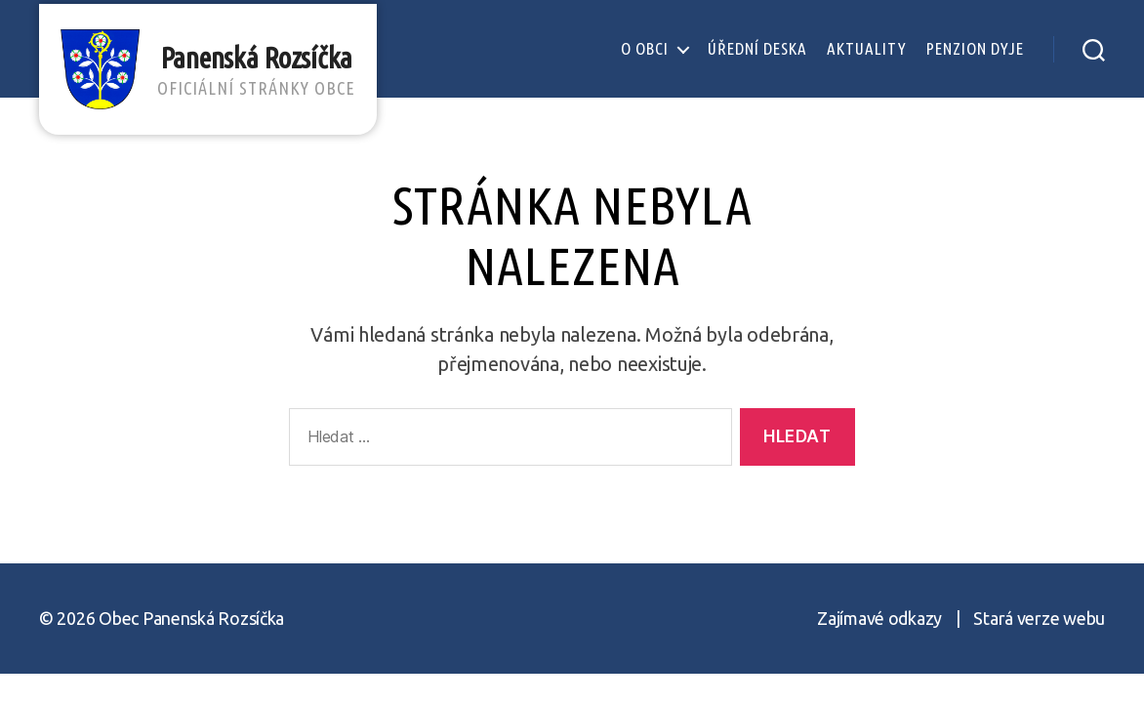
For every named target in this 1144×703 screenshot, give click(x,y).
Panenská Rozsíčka (265, 70)
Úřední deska (757, 48)
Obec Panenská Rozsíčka (191, 618)
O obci (645, 48)
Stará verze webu (1039, 618)
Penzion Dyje (975, 48)
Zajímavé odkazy (879, 618)
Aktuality (867, 48)
